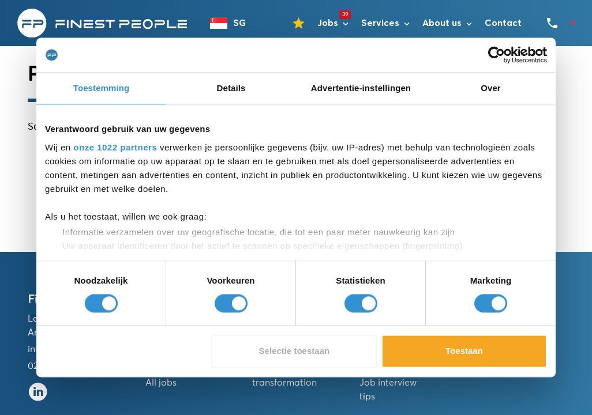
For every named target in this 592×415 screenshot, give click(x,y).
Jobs (327, 23)
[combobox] (233, 23)
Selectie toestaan (294, 351)
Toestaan (464, 351)
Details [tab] (231, 88)
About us (442, 23)
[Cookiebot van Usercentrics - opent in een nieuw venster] (496, 54)
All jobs (161, 382)
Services (380, 23)
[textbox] (233, 23)
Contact (503, 23)
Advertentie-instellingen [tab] (361, 88)
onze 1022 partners (115, 147)
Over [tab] (491, 88)
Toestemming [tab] (101, 88)
